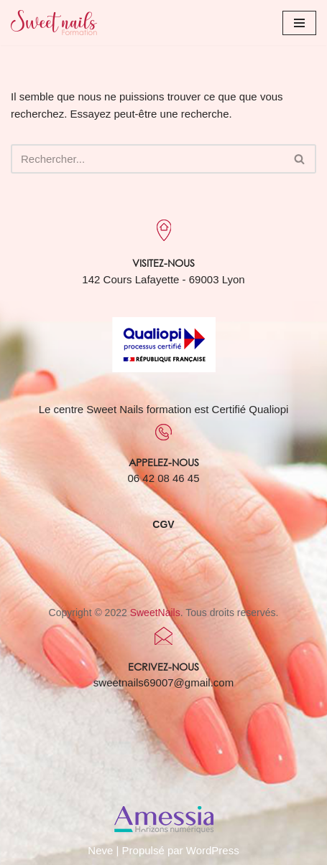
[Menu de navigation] (299, 23)
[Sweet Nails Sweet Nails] (54, 22)
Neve (100, 850)
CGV (163, 524)
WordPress (212, 850)
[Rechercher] (147, 159)
